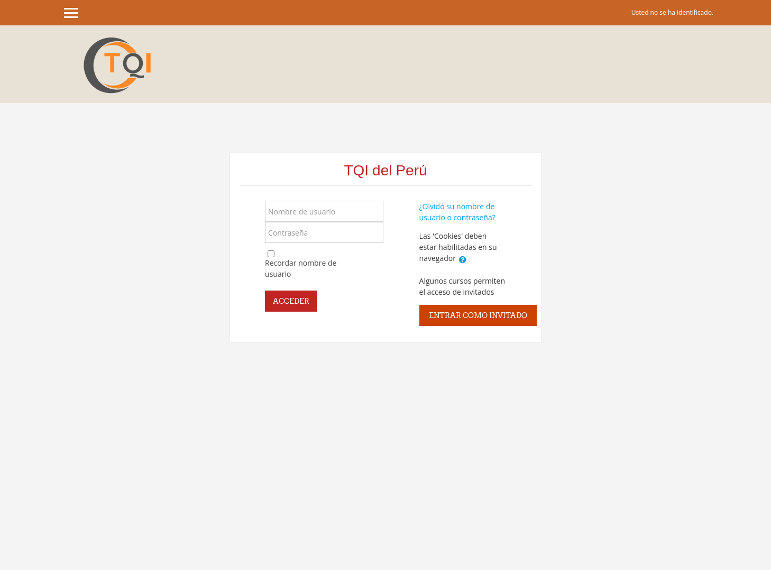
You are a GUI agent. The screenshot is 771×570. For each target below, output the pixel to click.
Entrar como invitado (478, 315)
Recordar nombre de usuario (300, 268)
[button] (462, 259)
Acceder (291, 301)
